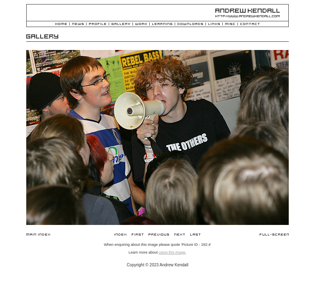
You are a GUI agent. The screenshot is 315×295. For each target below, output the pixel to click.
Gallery (121, 24)
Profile (97, 24)
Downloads (190, 24)
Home (61, 24)
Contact (250, 24)
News (78, 24)
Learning (162, 24)
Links (214, 24)
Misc (230, 24)
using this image (172, 252)
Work (141, 24)
